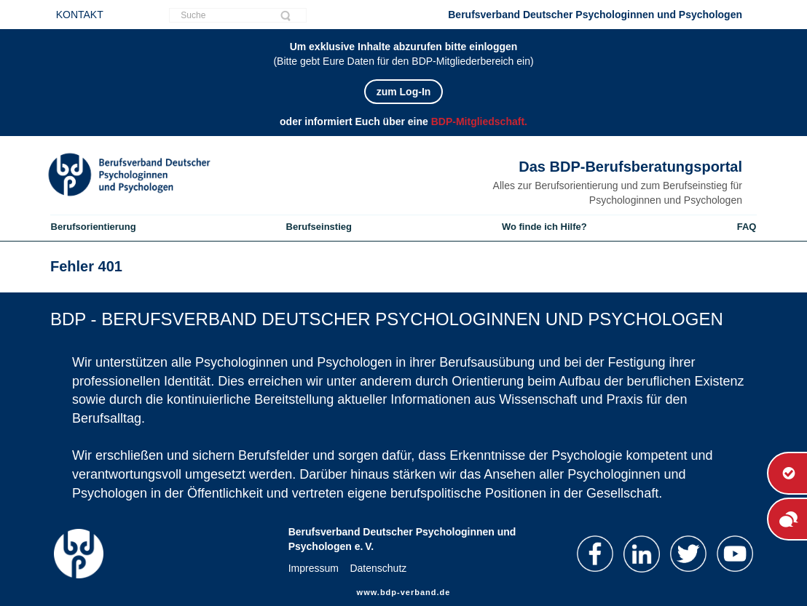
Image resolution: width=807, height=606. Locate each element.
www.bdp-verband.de (404, 592)
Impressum (313, 568)
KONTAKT (79, 14)
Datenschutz (378, 568)
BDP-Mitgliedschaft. (479, 121)
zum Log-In (404, 91)
